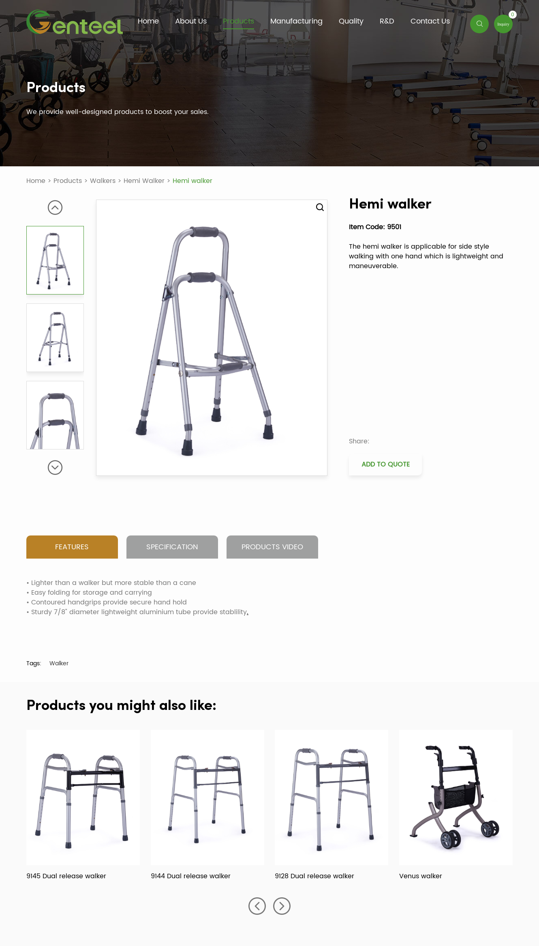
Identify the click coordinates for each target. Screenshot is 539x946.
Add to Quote (385, 464)
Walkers (103, 181)
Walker (58, 663)
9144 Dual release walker (191, 876)
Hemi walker (192, 181)
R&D (387, 21)
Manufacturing (296, 21)
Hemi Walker (144, 181)
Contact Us (430, 21)
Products (238, 21)
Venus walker (420, 876)
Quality (351, 21)
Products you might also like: (121, 706)
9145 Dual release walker (66, 876)
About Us (191, 21)
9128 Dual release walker (314, 876)
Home (148, 21)
